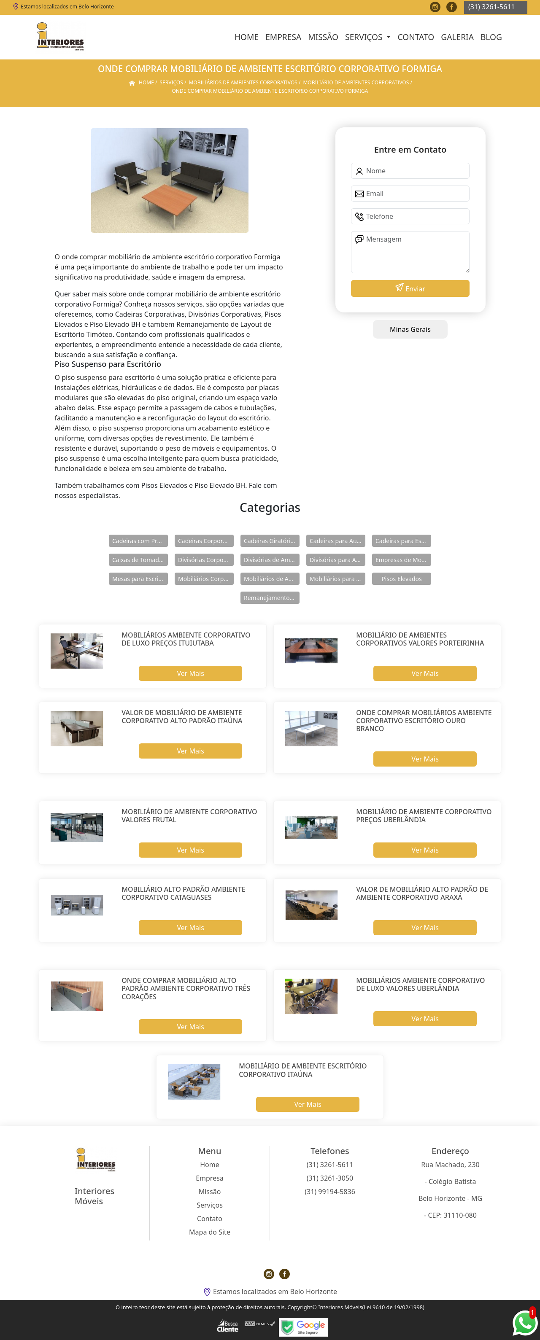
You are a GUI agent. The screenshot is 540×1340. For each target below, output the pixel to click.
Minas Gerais (410, 329)
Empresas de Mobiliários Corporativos (403, 560)
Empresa (283, 37)
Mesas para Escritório (140, 579)
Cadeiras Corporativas (206, 541)
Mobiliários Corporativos (206, 579)
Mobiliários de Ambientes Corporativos (272, 579)
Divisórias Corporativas (206, 560)
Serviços (364, 37)
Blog (491, 37)
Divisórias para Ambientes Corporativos (337, 560)
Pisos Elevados (401, 579)
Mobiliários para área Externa (337, 579)
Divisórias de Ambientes (272, 560)
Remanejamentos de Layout (272, 598)
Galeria (457, 37)
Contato (415, 37)
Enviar (414, 288)
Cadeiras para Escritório (403, 541)
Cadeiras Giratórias (270, 541)
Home (247, 37)
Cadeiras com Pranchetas (140, 541)
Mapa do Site (209, 1232)
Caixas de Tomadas (138, 560)
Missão (323, 37)
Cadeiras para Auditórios (337, 541)
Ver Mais (190, 673)
